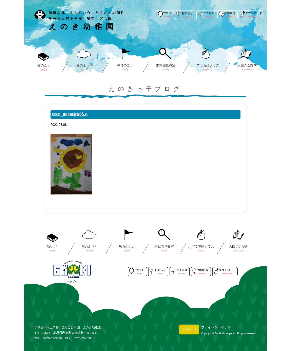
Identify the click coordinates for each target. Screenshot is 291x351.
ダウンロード (253, 13)
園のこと (43, 65)
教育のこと (125, 65)
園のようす (84, 65)
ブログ (167, 13)
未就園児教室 (165, 65)
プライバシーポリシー (217, 327)
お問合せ (229, 13)
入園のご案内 (247, 65)
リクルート (189, 329)
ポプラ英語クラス (206, 65)
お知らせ (187, 13)
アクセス (208, 13)
